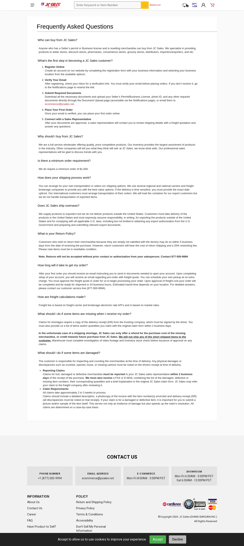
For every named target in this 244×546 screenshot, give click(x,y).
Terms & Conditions (89, 514)
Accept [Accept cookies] (158, 539)
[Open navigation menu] (32, 5)
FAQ (30, 520)
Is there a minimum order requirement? (64, 160)
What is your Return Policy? (57, 233)
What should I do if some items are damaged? (69, 352)
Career (31, 514)
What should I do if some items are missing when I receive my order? (84, 313)
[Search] (145, 5)
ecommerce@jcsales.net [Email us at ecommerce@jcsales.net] (98, 478)
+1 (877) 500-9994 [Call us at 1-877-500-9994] (50, 478)
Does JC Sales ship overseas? (58, 205)
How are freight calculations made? (62, 297)
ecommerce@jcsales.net (59, 104)
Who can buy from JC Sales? (57, 40)
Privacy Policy (85, 508)
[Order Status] (185, 5)
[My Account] (203, 5)
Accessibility (84, 520)
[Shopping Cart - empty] (212, 5)
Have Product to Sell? (41, 526)
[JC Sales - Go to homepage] (51, 5)
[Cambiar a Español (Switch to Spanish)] (194, 5)
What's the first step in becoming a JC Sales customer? (75, 60)
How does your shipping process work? (64, 177)
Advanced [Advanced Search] (155, 5)
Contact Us (34, 508)
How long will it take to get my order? (63, 265)
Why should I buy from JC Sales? (60, 136)
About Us (33, 502)
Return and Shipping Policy (93, 502)
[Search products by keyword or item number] (111, 5)
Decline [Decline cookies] (177, 539)
